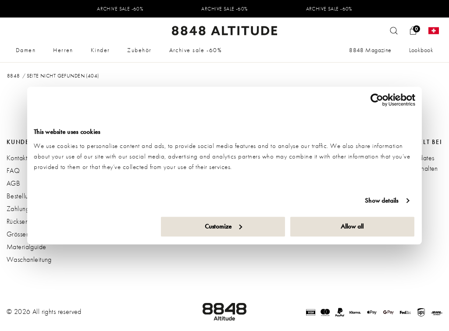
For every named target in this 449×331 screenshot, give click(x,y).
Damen (26, 50)
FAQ (13, 170)
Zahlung (18, 208)
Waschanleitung (29, 259)
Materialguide (26, 246)
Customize (223, 226)
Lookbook (421, 50)
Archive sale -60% (195, 50)
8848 (13, 76)
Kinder (100, 50)
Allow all (352, 226)
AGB (13, 183)
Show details (381, 200)
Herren (63, 50)
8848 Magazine (370, 50)
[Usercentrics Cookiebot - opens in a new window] (377, 99)
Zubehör (139, 50)
